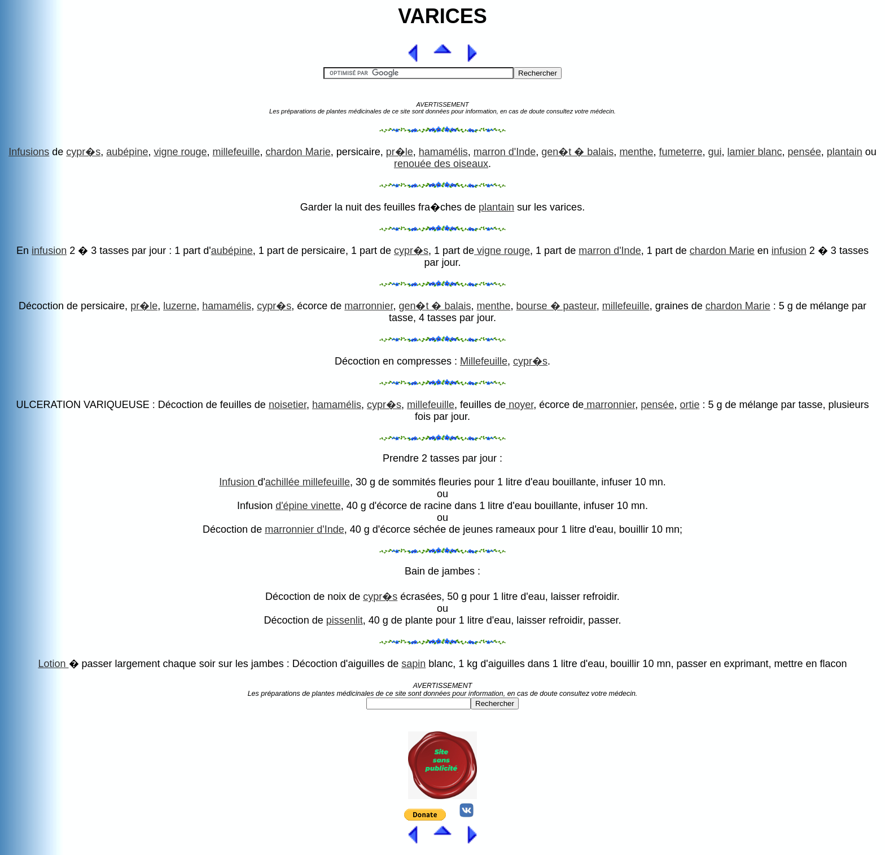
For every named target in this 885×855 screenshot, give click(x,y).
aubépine (127, 151)
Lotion (53, 663)
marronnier (368, 306)
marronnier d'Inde (304, 529)
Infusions (28, 151)
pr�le (399, 151)
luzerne (179, 306)
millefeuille (236, 151)
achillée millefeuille (307, 482)
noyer (519, 404)
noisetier (287, 404)
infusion (49, 250)
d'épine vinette (308, 505)
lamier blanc (755, 151)
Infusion (238, 482)
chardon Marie (298, 151)
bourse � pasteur (556, 306)
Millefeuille (483, 361)
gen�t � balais (577, 151)
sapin (413, 663)
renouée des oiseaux (441, 163)
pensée (804, 151)
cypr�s (83, 151)
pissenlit (344, 620)
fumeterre (680, 151)
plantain (844, 151)
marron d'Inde (505, 151)
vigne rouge (180, 151)
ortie (689, 404)
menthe (636, 151)
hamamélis (443, 151)
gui (714, 151)
